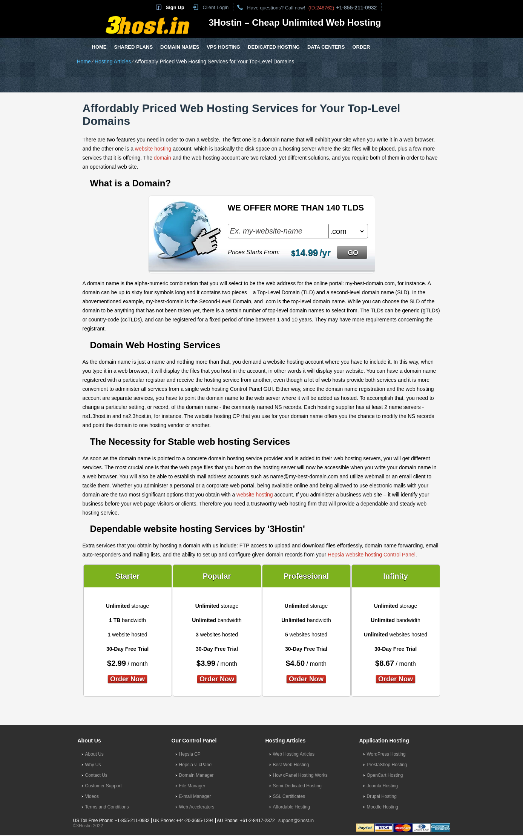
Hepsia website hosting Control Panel (372, 555)
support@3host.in (296, 820)
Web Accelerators (197, 807)
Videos (92, 796)
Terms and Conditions (107, 807)
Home (99, 47)
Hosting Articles (113, 61)
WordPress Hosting (386, 754)
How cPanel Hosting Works (300, 775)
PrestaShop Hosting (387, 764)
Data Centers (326, 47)
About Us (94, 754)
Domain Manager (196, 775)
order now (127, 679)
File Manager (192, 785)
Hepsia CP (190, 754)
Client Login (216, 7)
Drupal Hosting (382, 796)
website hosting (153, 149)
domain (162, 158)
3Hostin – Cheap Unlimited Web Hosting (295, 22)
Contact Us (96, 775)
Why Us (93, 764)
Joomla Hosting (382, 785)
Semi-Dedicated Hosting (297, 785)
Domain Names (179, 47)
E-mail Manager (195, 796)
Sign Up (175, 7)
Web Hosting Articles (294, 754)
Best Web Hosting (291, 764)
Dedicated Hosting (274, 47)
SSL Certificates (289, 796)
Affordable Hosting (291, 807)
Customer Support (103, 785)
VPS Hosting (223, 47)
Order (361, 47)
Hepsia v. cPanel (196, 764)
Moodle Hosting (382, 807)
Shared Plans (133, 47)
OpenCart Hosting (385, 775)
